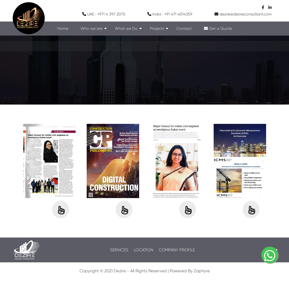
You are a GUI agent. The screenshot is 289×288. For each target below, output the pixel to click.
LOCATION (143, 249)
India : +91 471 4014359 (169, 14)
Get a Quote (218, 28)
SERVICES (119, 249)
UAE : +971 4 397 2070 (103, 14)
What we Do (126, 28)
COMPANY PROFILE (177, 249)
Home (62, 28)
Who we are (91, 28)
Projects (157, 28)
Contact (184, 28)
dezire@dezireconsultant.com (243, 14)
